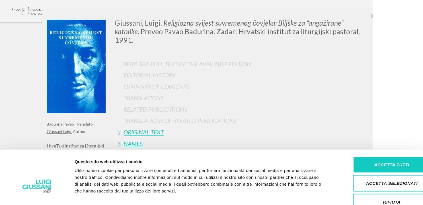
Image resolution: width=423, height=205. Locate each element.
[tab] (245, 75)
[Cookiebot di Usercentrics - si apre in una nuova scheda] (37, 194)
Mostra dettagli (299, 193)
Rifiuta (375, 167)
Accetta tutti (375, 130)
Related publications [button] (155, 109)
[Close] (372, 17)
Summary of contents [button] (157, 86)
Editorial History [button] (149, 75)
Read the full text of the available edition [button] (187, 64)
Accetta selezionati (375, 149)
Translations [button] (143, 98)
